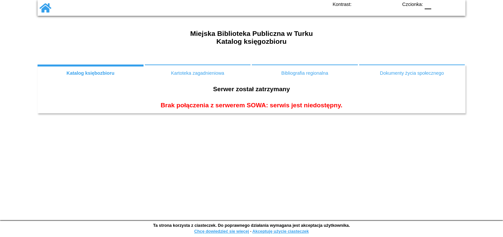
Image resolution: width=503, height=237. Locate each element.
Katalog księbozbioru (90, 73)
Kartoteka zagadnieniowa (197, 73)
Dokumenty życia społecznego (412, 73)
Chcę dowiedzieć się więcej (221, 231)
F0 (428, 4)
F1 (437, 4)
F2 (450, 4)
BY (392, 4)
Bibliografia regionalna (304, 73)
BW (369, 4)
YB (381, 4)
